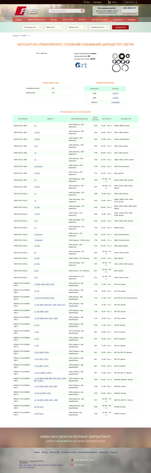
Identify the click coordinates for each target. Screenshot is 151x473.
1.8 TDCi (37, 173)
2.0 (35, 180)
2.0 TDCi (37, 187)
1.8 (35, 153)
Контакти (132, 19)
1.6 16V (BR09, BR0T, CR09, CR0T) (45, 386)
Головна (18, 19)
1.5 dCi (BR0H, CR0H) (41, 352)
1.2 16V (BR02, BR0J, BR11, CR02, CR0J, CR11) (49, 305)
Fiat (20, 467)
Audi (35, 465)
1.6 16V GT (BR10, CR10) (42, 393)
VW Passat (30, 467)
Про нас (54, 19)
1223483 (115, 98)
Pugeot (53, 465)
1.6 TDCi (37, 132)
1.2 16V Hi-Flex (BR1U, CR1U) (44, 298)
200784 (23, 36)
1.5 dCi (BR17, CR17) (41, 359)
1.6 (35, 126)
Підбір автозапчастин (36, 19)
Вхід (88, 2)
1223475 (115, 93)
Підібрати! (120, 27)
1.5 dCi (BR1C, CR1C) (41, 366)
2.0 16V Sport (39, 407)
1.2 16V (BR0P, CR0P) (41, 312)
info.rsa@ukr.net (80, 465)
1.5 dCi (36, 332)
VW (24, 467)
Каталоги (82, 19)
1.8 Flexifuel (38, 166)
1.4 (35, 194)
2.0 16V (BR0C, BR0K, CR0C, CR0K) (46, 400)
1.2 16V (36, 291)
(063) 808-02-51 (129, 8)
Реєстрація (97, 2)
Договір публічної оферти (87, 452)
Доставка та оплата (99, 19)
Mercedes (27, 465)
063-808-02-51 (66, 441)
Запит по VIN (68, 19)
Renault (47, 465)
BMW (21, 465)
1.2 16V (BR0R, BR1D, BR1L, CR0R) (46, 318)
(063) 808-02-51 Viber (85, 460)
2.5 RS (36, 271)
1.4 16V (36, 325)
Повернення (118, 19)
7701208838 (115, 102)
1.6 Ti (36, 146)
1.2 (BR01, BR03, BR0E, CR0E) (44, 284)
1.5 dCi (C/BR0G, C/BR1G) (43, 373)
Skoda (40, 465)
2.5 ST (36, 277)
